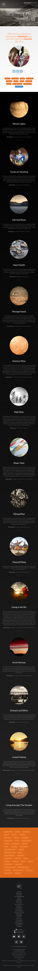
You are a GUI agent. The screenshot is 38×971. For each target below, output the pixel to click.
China (22, 78)
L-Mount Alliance (19, 920)
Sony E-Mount (19, 921)
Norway (7, 861)
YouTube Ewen (19, 913)
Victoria (29, 870)
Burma (16, 837)
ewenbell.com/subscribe (21, 946)
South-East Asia (10, 867)
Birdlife (22, 834)
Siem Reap (19, 864)
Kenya (15, 81)
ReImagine (19, 899)
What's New (19, 893)
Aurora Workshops (19, 931)
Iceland (9, 81)
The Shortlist (19, 894)
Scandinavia (8, 864)
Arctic (7, 78)
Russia (30, 861)
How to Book (19, 907)
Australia (15, 78)
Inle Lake (14, 846)
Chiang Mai (8, 840)
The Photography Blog (19, 896)
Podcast (19, 898)
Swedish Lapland (23, 867)
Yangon (17, 873)
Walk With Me (19, 924)
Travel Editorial (19, 909)
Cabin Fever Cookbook (19, 912)
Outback (15, 861)
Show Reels (19, 916)
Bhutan (14, 834)
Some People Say (19, 910)
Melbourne (8, 858)
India (6, 846)
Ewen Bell (19, 891)
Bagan (7, 834)
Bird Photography (19, 923)
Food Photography (19, 932)
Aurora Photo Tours (19, 904)
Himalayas (29, 78)
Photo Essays (19, 901)
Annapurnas (8, 831)
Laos (22, 81)
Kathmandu (23, 846)
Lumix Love (19, 918)
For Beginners (19, 915)
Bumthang (8, 837)
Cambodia (25, 837)
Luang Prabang (9, 855)
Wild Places (27, 83)
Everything (19, 86)
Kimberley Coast (10, 852)
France (7, 843)
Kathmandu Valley (10, 849)
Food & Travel (17, 83)
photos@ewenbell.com (20, 949)
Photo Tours (19, 902)
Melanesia (20, 855)
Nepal (8, 83)
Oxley (23, 861)
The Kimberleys (18, 870)
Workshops (19, 905)
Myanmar (28, 81)
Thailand (7, 870)
